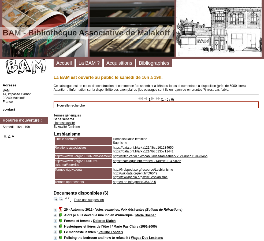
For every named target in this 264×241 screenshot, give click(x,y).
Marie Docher (145, 215)
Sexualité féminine (67, 127)
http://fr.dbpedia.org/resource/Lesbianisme (143, 169)
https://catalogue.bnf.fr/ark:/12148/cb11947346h (147, 161)
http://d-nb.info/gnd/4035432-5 (134, 182)
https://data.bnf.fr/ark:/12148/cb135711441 (143, 151)
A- (5, 135)
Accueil (64, 63)
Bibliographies (154, 63)
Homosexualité (64, 123)
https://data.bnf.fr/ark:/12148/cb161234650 (143, 147)
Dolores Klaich (104, 221)
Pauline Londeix (110, 232)
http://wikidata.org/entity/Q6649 (135, 173)
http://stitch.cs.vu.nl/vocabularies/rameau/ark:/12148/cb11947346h (160, 156)
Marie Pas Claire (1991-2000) (135, 226)
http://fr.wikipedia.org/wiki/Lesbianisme (140, 177)
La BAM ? (89, 63)
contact (9, 109)
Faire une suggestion (89, 200)
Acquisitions (119, 63)
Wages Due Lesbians (147, 238)
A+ (14, 136)
